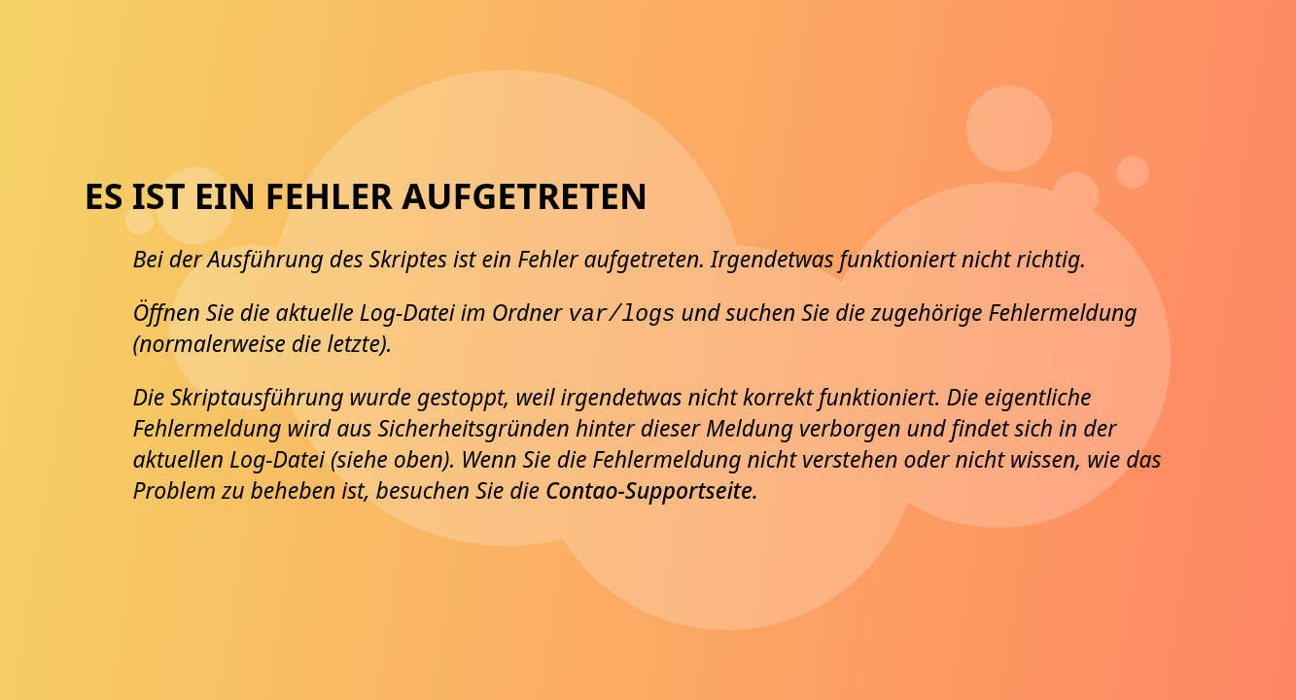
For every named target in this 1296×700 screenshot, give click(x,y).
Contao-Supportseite (649, 490)
